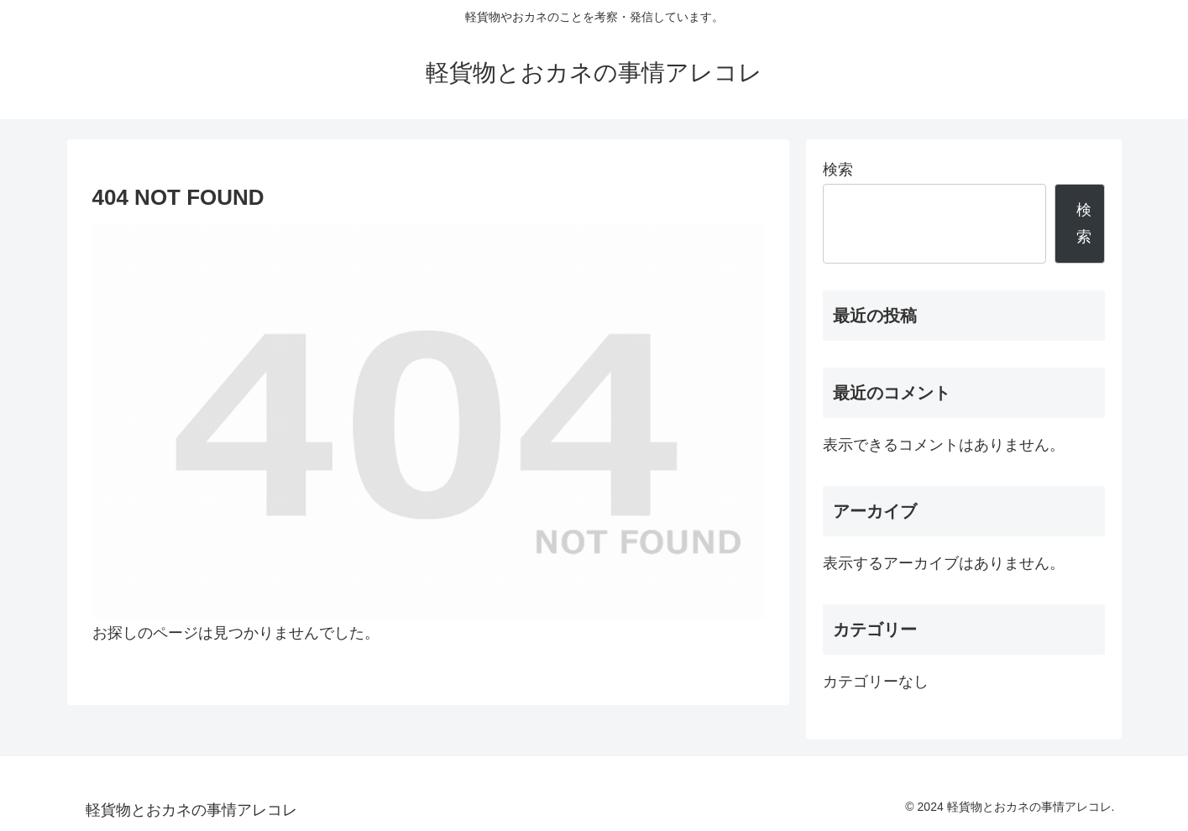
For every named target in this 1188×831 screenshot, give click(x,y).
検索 (838, 169)
